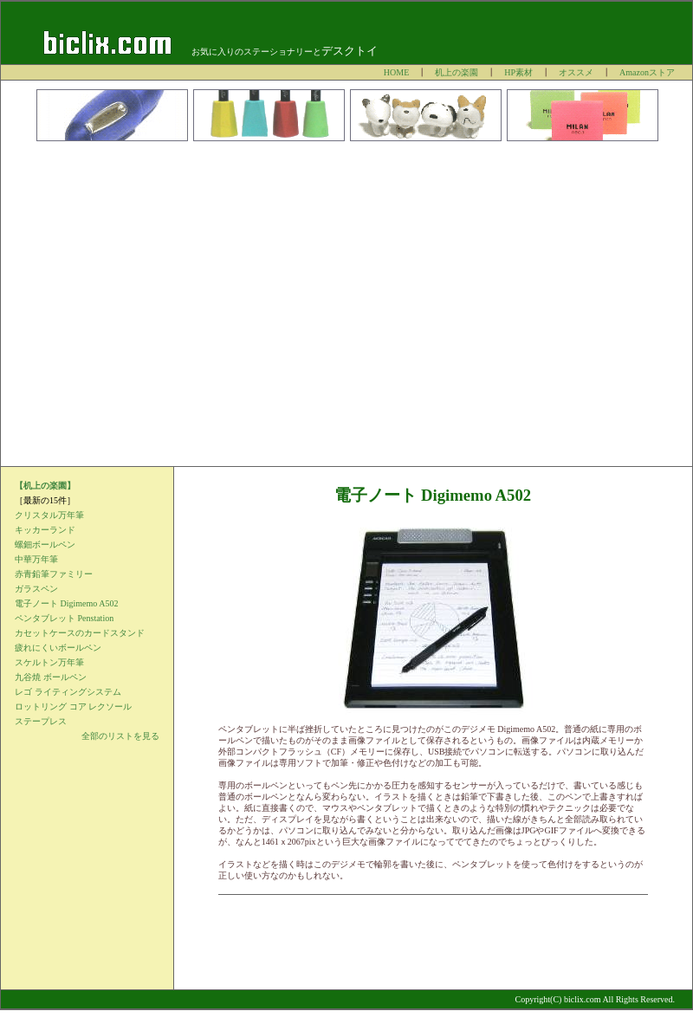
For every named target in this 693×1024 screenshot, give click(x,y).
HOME (396, 72)
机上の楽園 (456, 72)
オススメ (576, 72)
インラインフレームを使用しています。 (87, 651)
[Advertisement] (162, 303)
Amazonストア (647, 72)
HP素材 (518, 72)
